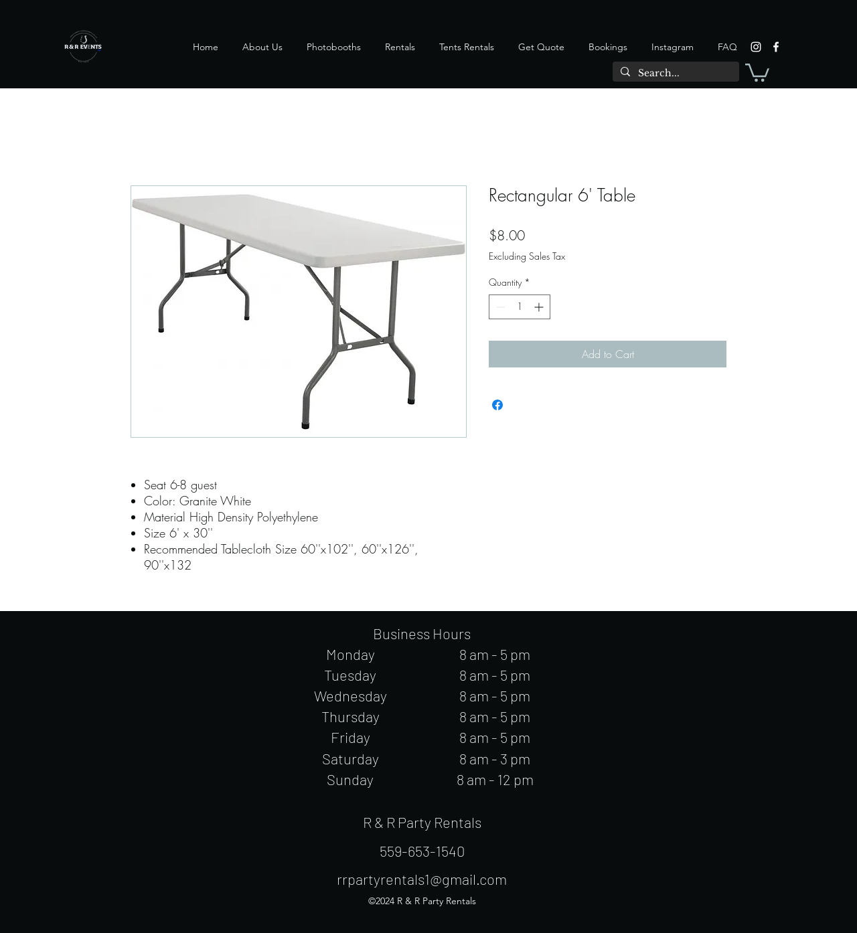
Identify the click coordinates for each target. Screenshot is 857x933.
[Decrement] (499, 307)
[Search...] (674, 74)
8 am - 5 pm (494, 654)
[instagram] (756, 47)
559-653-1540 (422, 850)
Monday (350, 654)
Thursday (350, 716)
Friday (350, 737)
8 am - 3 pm (494, 758)
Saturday (350, 758)
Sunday (350, 779)
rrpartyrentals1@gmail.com (422, 878)
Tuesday (350, 674)
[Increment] (540, 307)
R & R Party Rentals (422, 822)
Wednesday (350, 695)
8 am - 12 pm (495, 779)
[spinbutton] (520, 307)
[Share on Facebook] (497, 405)
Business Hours (422, 633)
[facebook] (776, 47)
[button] (757, 72)
